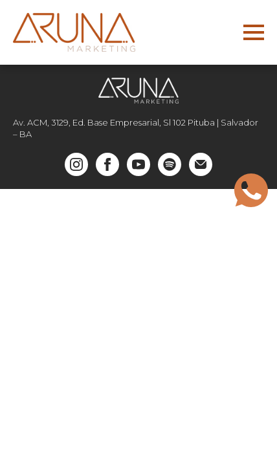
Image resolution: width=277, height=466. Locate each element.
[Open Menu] (253, 32)
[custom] (169, 164)
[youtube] (138, 164)
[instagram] (76, 164)
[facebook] (107, 164)
